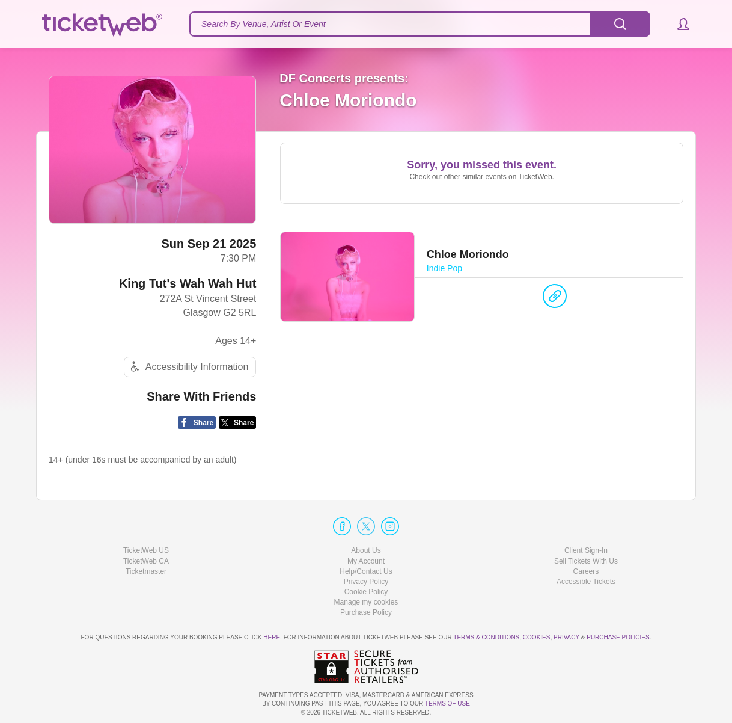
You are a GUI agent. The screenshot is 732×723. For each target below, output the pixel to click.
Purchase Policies (618, 637)
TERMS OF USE (447, 703)
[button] (677, 24)
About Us (365, 550)
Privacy (566, 637)
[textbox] (419, 24)
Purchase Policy (366, 612)
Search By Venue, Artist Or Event (263, 24)
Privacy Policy (366, 581)
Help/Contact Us (366, 571)
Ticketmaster (146, 571)
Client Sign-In (586, 550)
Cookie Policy (366, 592)
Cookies (537, 637)
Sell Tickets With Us (586, 561)
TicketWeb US (146, 550)
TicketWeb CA (146, 561)
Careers (586, 571)
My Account (366, 561)
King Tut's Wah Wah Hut (187, 283)
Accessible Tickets (586, 581)
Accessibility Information (188, 366)
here (271, 637)
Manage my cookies (366, 602)
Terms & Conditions (486, 637)
